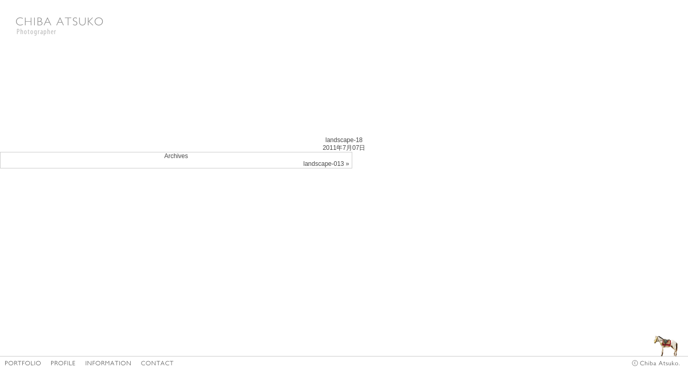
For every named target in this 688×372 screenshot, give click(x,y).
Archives (176, 156)
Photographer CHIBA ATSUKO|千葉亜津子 (59, 26)
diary (652, 340)
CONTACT (157, 363)
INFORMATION (108, 363)
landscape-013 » (326, 163)
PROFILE (63, 363)
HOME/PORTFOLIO (23, 363)
